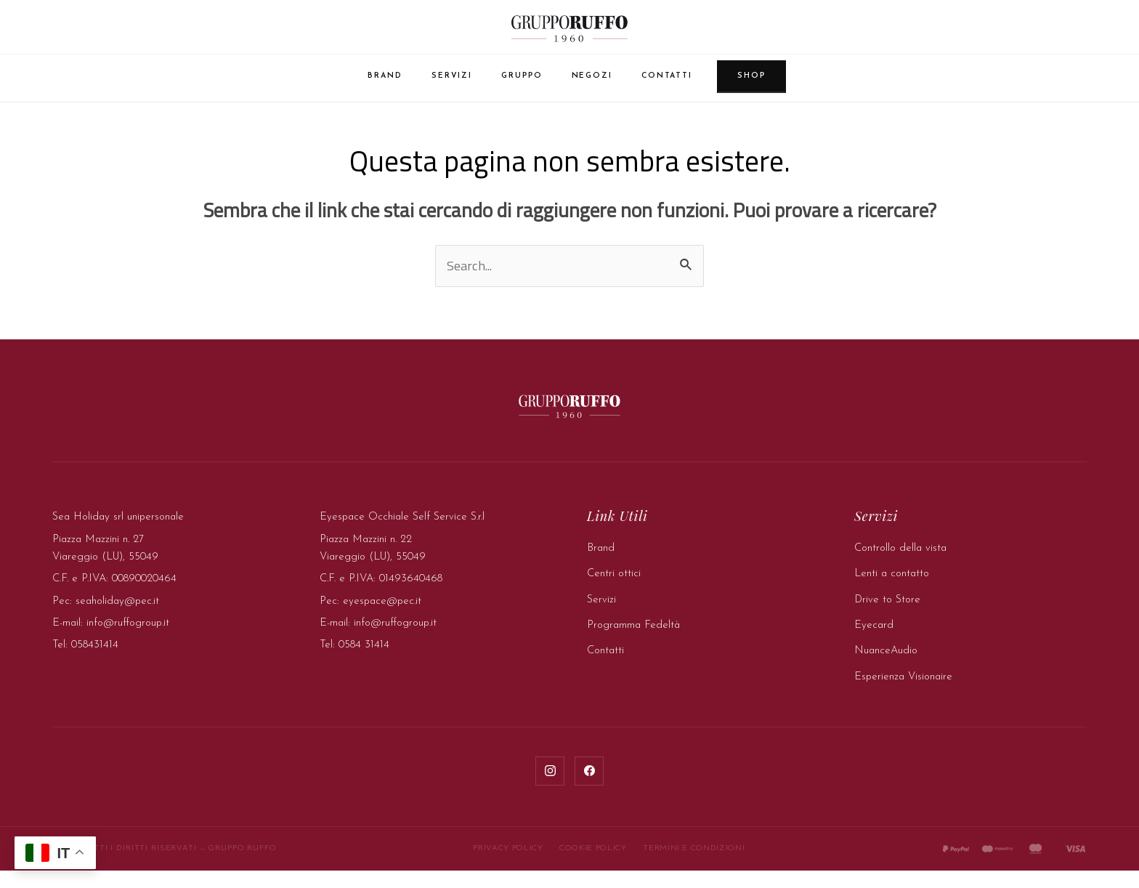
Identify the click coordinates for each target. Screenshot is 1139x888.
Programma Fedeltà (633, 642)
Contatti (666, 79)
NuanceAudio (885, 668)
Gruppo (521, 79)
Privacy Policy (508, 866)
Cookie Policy (592, 866)
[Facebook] (589, 788)
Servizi (451, 79)
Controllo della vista (900, 565)
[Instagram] (549, 788)
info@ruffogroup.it (127, 640)
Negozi (592, 79)
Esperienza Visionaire (903, 694)
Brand (385, 79)
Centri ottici (614, 591)
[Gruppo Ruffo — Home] (569, 29)
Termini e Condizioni (694, 866)
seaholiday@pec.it (117, 618)
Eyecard (873, 642)
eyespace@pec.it (382, 618)
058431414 (94, 662)
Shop (751, 79)
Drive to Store (887, 617)
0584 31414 (364, 662)
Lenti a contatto (891, 591)
